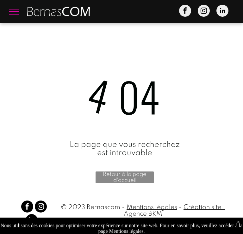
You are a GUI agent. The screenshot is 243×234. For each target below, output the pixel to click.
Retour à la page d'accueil (124, 177)
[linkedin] (222, 11)
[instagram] (204, 11)
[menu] (14, 11)
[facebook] (185, 11)
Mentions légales (152, 207)
